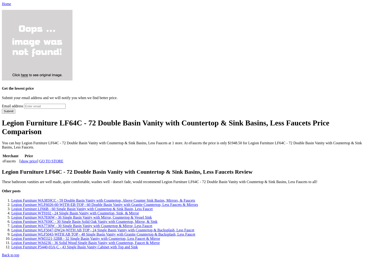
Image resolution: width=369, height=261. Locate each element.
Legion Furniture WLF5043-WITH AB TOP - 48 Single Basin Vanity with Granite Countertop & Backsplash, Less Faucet (103, 234)
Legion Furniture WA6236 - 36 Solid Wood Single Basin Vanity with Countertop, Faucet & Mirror (85, 243)
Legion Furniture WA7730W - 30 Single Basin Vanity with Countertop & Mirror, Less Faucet (81, 226)
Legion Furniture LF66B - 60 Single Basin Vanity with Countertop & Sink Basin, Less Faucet (82, 209)
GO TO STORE (51, 161)
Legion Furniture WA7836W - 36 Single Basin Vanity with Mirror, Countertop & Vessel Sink (81, 217)
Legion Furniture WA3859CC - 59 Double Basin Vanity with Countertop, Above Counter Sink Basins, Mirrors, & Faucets (103, 200)
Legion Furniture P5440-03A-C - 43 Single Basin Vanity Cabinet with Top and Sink (74, 247)
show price (29, 161)
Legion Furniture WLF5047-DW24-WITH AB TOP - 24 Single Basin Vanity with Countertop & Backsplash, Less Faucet (102, 230)
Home (6, 4)
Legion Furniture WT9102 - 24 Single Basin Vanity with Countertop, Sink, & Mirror (75, 213)
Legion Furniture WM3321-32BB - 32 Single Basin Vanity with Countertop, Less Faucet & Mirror (85, 239)
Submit (8, 111)
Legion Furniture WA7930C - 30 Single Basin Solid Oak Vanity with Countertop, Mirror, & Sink (84, 222)
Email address (12, 106)
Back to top (10, 255)
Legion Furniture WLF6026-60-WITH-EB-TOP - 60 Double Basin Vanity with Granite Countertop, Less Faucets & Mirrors (104, 205)
